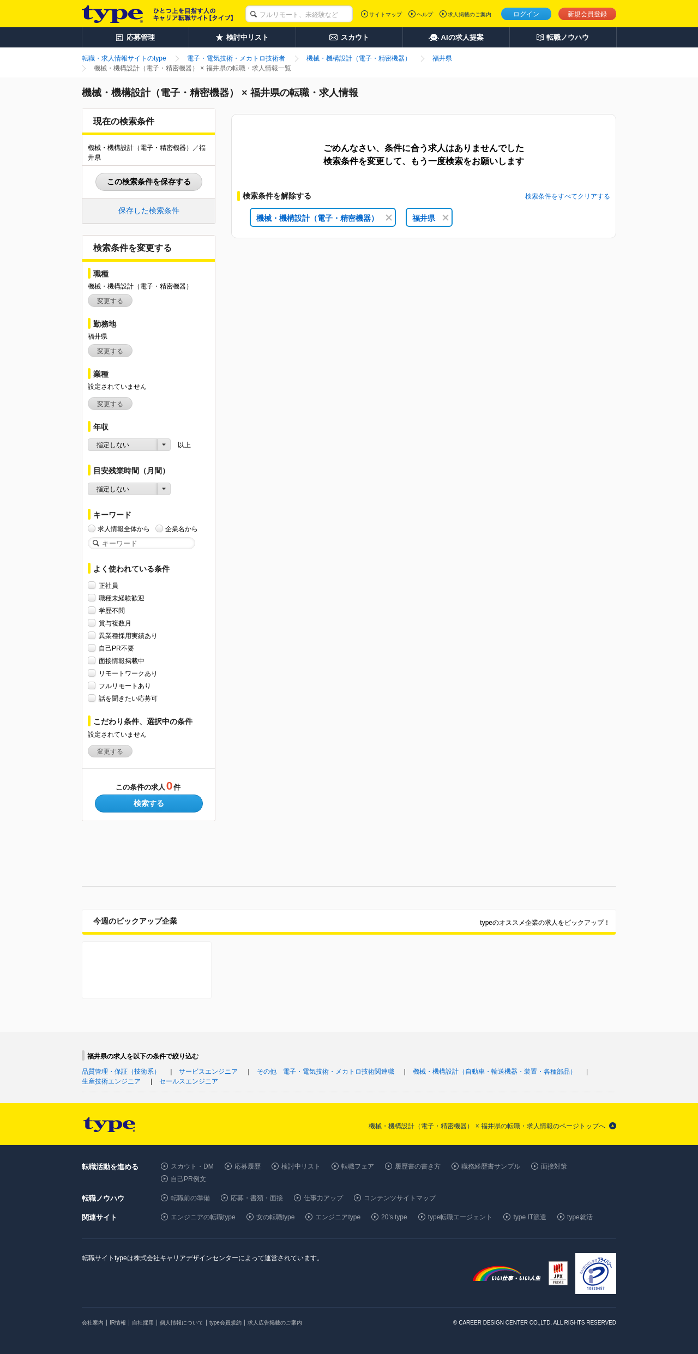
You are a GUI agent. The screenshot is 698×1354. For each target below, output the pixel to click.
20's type (394, 1217)
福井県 (430, 218)
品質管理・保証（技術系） (121, 1071)
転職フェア (357, 1166)
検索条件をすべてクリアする (567, 196)
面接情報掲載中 (122, 661)
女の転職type (275, 1217)
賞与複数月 (115, 623)
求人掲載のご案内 (469, 14)
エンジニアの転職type (203, 1217)
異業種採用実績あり (128, 635)
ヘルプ (425, 14)
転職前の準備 (190, 1198)
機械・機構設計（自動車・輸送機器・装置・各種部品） (494, 1071)
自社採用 (143, 1323)
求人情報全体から (124, 529)
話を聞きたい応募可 (128, 698)
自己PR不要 (116, 648)
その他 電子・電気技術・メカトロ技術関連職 (325, 1071)
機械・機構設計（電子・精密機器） (324, 218)
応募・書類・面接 (257, 1198)
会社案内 (93, 1323)
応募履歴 (247, 1166)
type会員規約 (225, 1323)
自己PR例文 (188, 1179)
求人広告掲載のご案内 (275, 1323)
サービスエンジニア (208, 1071)
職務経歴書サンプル (490, 1166)
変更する (110, 301)
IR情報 (118, 1323)
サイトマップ (385, 14)
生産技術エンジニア (111, 1081)
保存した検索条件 (148, 210)
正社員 (108, 585)
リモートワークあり (128, 673)
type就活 (580, 1217)
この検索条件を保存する (149, 181)
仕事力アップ (323, 1198)
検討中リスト (301, 1166)
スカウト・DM (192, 1166)
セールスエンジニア (188, 1081)
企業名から (181, 529)
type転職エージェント (460, 1217)
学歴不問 (112, 610)
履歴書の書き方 (418, 1166)
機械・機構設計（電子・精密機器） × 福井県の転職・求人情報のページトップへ (487, 1126)
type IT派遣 (529, 1217)
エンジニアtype (337, 1217)
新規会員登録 (587, 14)
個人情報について (181, 1323)
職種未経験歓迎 (122, 598)
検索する (149, 803)
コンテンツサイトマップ (400, 1198)
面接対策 (554, 1166)
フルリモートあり (125, 686)
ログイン (526, 14)
